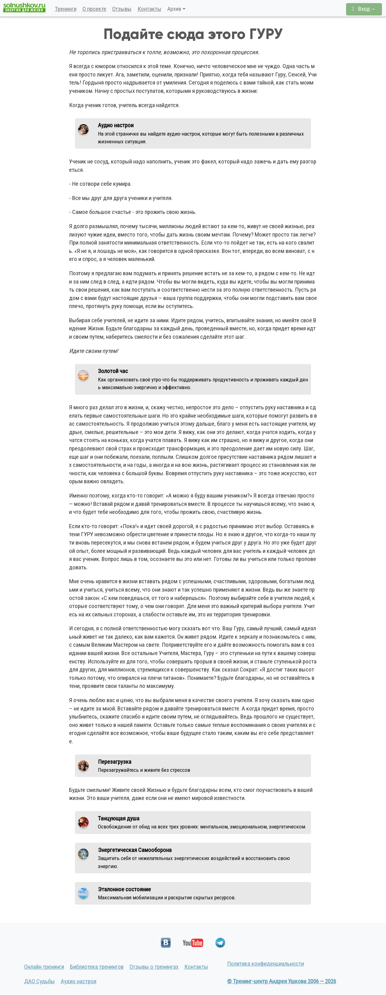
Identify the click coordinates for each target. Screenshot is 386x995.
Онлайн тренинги (44, 966)
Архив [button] (174, 9)
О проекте (94, 8)
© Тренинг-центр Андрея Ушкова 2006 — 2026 (281, 981)
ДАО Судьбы (39, 981)
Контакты (149, 8)
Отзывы (122, 8)
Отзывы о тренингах (153, 966)
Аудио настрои (78, 981)
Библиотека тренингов (97, 966)
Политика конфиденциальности (265, 963)
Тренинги (66, 8)
